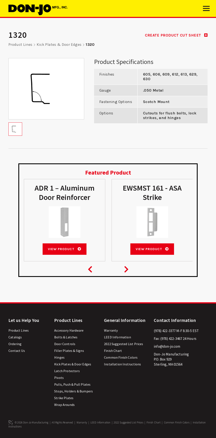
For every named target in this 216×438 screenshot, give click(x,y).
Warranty (111, 330)
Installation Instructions (122, 364)
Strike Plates (63, 398)
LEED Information (117, 337)
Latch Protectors (67, 371)
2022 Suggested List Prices (123, 344)
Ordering (15, 344)
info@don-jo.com (167, 346)
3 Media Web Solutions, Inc (10, 422)
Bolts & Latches (66, 337)
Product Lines (20, 44)
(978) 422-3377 (165, 330)
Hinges (59, 357)
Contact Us (16, 351)
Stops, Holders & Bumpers (73, 391)
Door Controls (64, 344)
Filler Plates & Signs (69, 351)
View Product (64, 249)
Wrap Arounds (64, 405)
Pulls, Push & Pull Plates (72, 384)
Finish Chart (113, 351)
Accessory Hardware (69, 330)
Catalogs (15, 337)
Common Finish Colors (121, 357)
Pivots (59, 378)
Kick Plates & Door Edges (59, 44)
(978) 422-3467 (171, 338)
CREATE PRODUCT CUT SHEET (176, 35)
